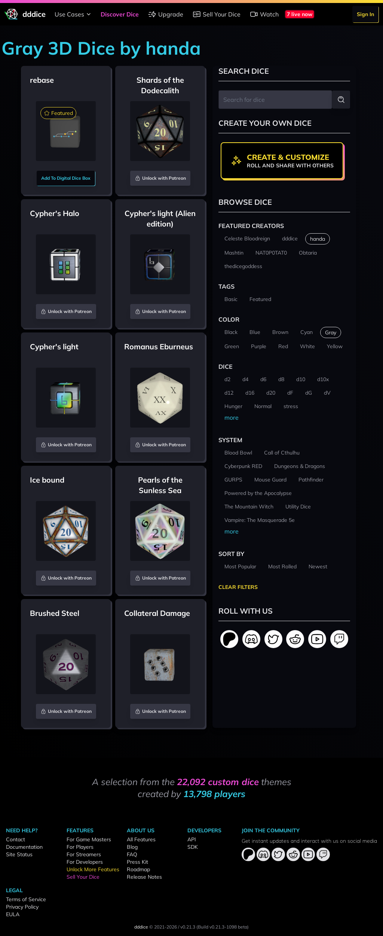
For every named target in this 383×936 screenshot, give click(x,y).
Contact (15, 839)
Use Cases (74, 14)
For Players (80, 847)
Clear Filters (238, 587)
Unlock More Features (93, 869)
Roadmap (138, 869)
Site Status (19, 854)
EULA (12, 914)
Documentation (24, 847)
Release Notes (144, 876)
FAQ (132, 854)
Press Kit (137, 861)
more (231, 417)
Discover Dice (120, 14)
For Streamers (84, 854)
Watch (264, 14)
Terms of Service (26, 899)
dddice (141, 927)
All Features (141, 839)
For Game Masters (89, 839)
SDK (192, 847)
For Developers (85, 861)
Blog (132, 847)
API (191, 839)
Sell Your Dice (216, 14)
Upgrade (165, 14)
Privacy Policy (22, 906)
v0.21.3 (187, 927)
